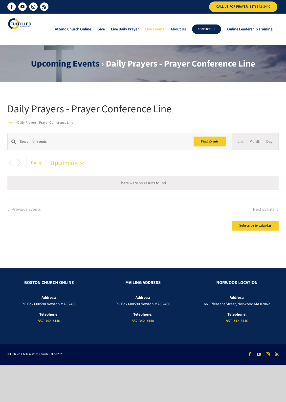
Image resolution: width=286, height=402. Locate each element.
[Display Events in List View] (240, 141)
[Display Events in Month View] (254, 141)
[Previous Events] (10, 163)
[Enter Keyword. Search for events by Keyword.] (104, 141)
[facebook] (250, 354)
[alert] (143, 183)
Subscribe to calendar (255, 225)
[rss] (277, 354)
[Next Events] (19, 163)
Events (12, 123)
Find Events (210, 141)
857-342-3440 (49, 321)
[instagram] (268, 354)
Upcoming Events (65, 63)
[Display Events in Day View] (269, 141)
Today (36, 163)
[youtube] (259, 354)
